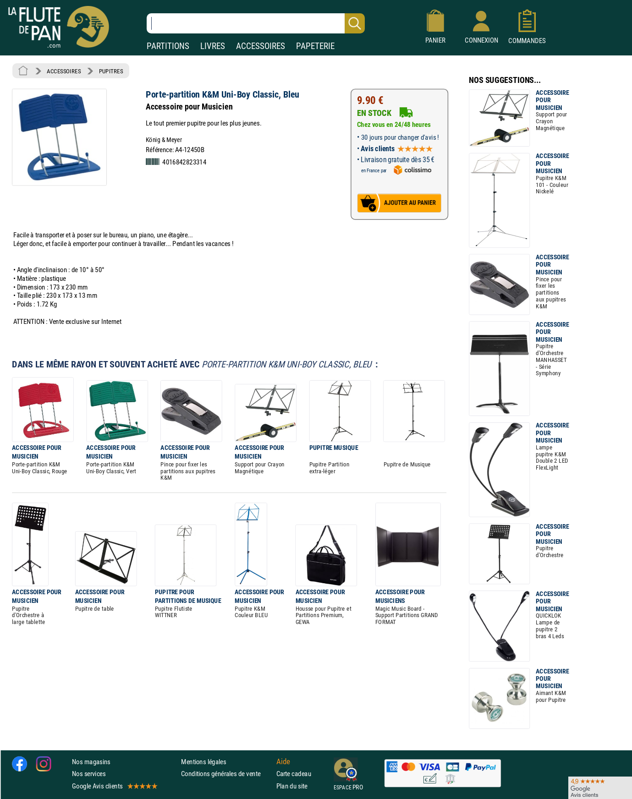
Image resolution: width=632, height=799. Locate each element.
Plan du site (292, 785)
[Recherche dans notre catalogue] (256, 23)
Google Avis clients (114, 785)
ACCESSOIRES (260, 46)
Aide (283, 761)
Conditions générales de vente (226, 773)
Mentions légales (203, 762)
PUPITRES (111, 71)
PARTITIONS (168, 46)
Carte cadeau (293, 773)
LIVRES (212, 46)
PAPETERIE (315, 46)
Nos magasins (91, 762)
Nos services (88, 773)
